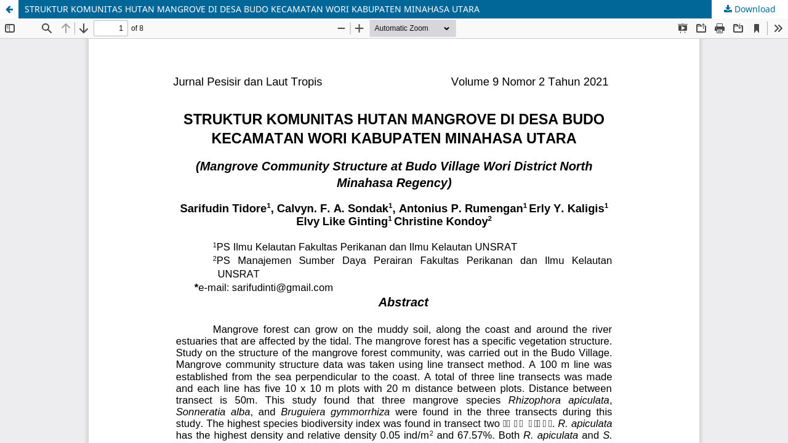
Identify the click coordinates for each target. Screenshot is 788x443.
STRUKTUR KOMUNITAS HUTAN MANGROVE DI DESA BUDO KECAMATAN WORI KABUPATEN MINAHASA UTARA (252, 9)
